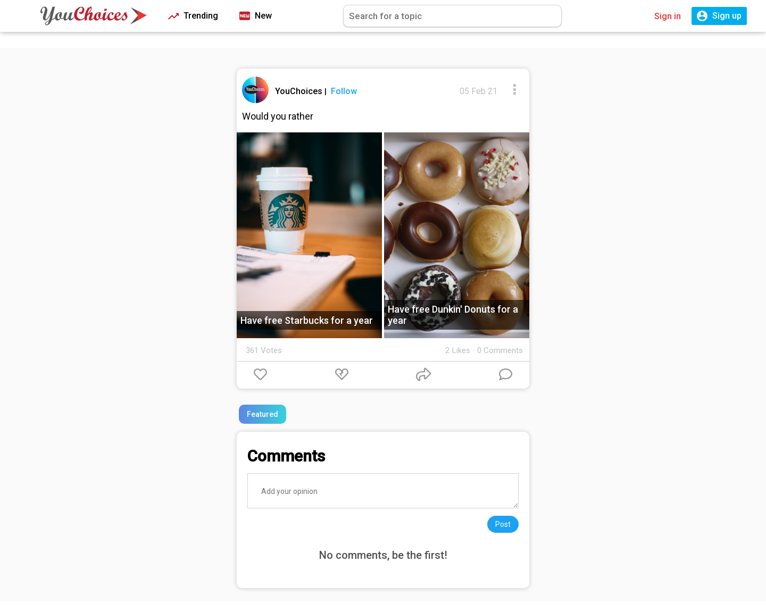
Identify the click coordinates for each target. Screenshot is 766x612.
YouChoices (299, 91)
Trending (193, 16)
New (255, 16)
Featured (262, 414)
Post (503, 524)
